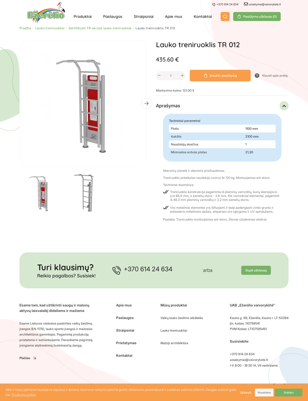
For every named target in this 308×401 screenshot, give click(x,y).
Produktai (83, 16)
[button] (146, 103)
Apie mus (173, 16)
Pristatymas (126, 343)
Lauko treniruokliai (173, 330)
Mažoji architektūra (174, 343)
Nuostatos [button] (264, 392)
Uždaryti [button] (245, 392)
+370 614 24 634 (225, 4)
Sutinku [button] (288, 392)
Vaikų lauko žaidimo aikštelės (181, 318)
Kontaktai (203, 16)
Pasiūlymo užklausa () (257, 16)
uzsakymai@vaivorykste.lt (262, 4)
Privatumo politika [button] (24, 395)
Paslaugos (112, 16)
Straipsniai (144, 16)
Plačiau (27, 358)
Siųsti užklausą (256, 270)
